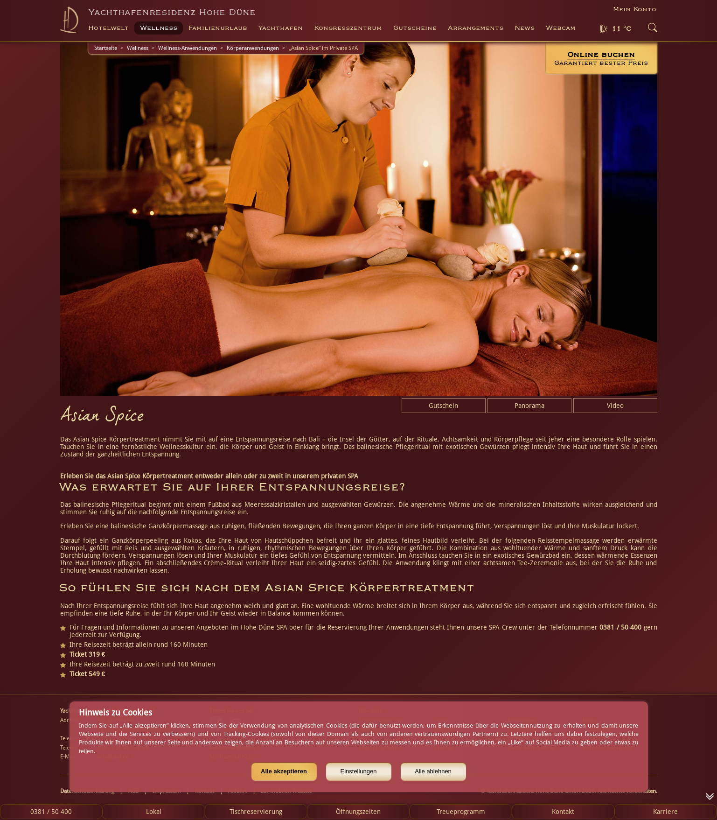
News (525, 28)
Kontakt (563, 811)
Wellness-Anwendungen (187, 48)
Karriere (665, 811)
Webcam (561, 28)
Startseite (105, 48)
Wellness (137, 48)
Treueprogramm (461, 811)
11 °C (621, 29)
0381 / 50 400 (51, 811)
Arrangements (475, 28)
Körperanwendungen (253, 48)
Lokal (153, 811)
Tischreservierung (256, 811)
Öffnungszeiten (358, 811)
